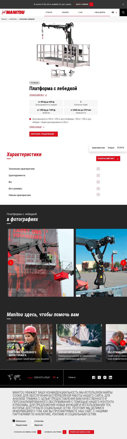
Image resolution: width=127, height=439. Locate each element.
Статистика (38, 421)
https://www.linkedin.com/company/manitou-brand (109, 377)
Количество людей (80, 105)
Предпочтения (21, 425)
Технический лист (36, 95)
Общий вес (46, 113)
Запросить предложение (44, 134)
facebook (92, 377)
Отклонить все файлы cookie (27, 432)
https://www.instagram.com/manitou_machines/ (103, 377)
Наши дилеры (100, 12)
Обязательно (21, 421)
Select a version (84, 4)
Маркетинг (38, 425)
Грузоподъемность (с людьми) (46, 105)
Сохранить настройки (55, 432)
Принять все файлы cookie (82, 432)
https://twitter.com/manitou (98, 377)
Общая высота (81, 113)
